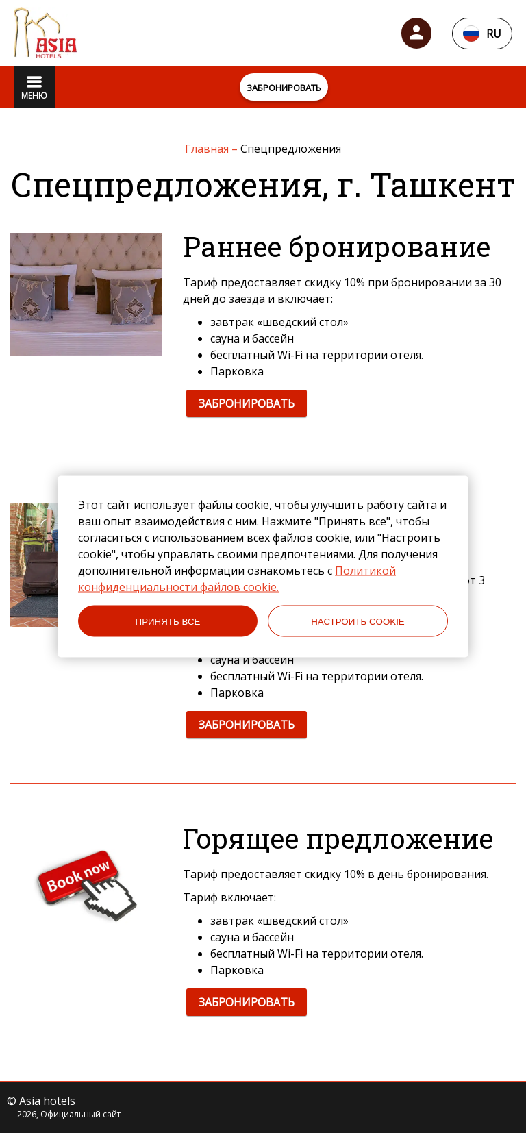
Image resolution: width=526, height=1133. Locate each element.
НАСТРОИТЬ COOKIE (358, 621)
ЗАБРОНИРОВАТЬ (247, 403)
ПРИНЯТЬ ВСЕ (168, 621)
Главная (208, 148)
